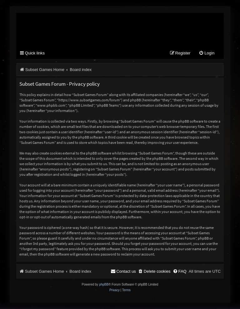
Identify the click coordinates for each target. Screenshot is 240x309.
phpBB (103, 284)
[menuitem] (206, 53)
